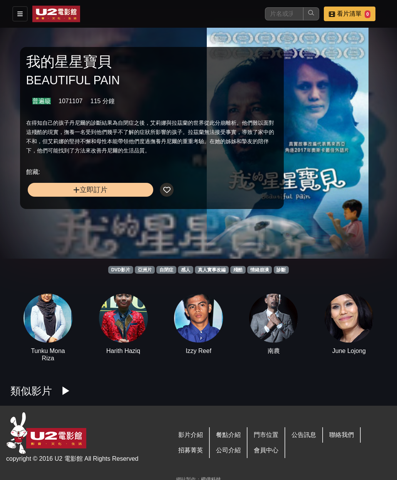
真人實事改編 (212, 270)
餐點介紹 (228, 434)
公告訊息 (303, 434)
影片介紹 (190, 434)
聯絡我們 (341, 434)
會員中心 (266, 450)
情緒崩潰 (259, 270)
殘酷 (238, 270)
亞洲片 (145, 270)
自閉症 (166, 270)
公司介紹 (228, 450)
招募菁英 (190, 450)
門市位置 (266, 434)
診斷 (281, 270)
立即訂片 (69, 205)
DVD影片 (120, 270)
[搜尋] (284, 13)
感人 (185, 270)
